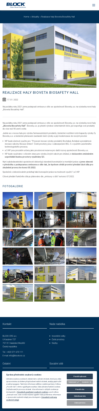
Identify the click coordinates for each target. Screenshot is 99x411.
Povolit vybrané (79, 376)
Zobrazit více (79, 403)
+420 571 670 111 (15, 352)
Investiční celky (58, 336)
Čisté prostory (58, 339)
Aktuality (35, 17)
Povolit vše (79, 389)
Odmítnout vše (80, 396)
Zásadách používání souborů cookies (32, 392)
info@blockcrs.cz (17, 355)
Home (26, 17)
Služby (55, 343)
